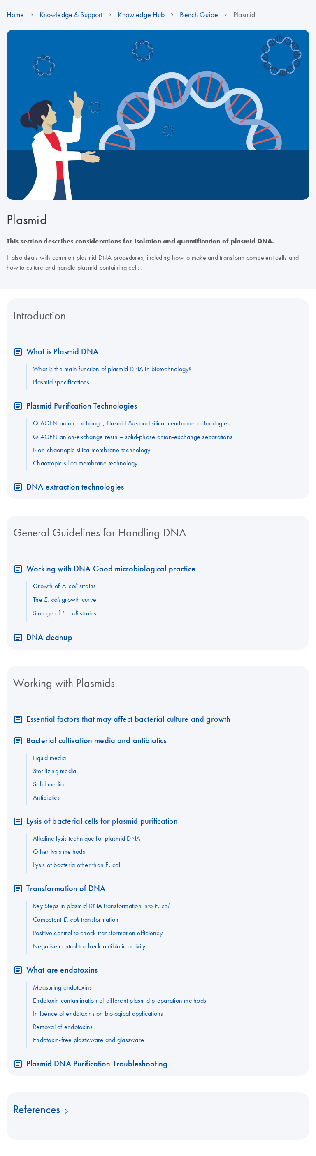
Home (15, 14)
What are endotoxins (62, 969)
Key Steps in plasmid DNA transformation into (101, 906)
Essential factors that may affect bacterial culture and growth (128, 719)
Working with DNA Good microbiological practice (110, 568)
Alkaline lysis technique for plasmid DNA (86, 838)
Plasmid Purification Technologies (81, 405)
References (36, 1109)
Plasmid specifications (61, 382)
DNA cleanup (49, 637)
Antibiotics (46, 797)
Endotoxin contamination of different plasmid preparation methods (119, 1000)
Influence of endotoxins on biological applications (98, 1013)
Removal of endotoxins (63, 1026)
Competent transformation (75, 919)
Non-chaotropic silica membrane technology (91, 450)
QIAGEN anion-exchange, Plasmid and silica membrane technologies (131, 423)
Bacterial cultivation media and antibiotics (96, 740)
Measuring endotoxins (62, 987)
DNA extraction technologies (75, 486)
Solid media (48, 784)
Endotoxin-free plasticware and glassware (88, 1040)
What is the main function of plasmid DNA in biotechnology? (112, 369)
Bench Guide (199, 14)
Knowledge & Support (71, 14)
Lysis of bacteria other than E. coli (77, 864)
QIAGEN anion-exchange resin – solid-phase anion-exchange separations (132, 436)
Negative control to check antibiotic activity (89, 946)
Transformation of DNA (65, 888)
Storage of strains (65, 613)
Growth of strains (64, 586)
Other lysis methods (59, 851)
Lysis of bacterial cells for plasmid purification (102, 821)
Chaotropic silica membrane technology (85, 463)
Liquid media (49, 758)
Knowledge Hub (141, 14)
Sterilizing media (54, 771)
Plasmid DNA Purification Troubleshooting (96, 1063)
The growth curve (64, 599)
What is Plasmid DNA (62, 351)
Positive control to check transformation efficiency (98, 933)
